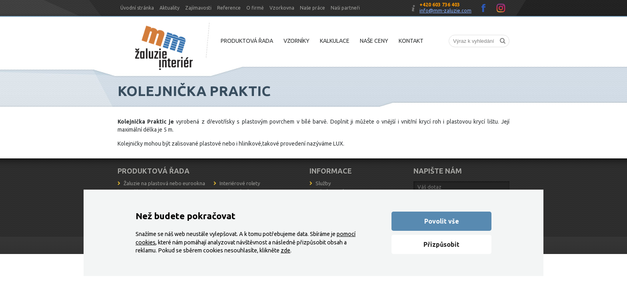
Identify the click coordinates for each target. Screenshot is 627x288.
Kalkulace (334, 41)
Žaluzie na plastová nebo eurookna (164, 183)
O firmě (255, 7)
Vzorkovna (282, 7)
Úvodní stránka (137, 7)
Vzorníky (297, 41)
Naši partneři (345, 7)
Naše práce (312, 7)
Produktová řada (247, 41)
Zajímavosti (198, 7)
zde (285, 250)
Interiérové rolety (240, 183)
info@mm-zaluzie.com (445, 10)
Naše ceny (374, 41)
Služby (323, 183)
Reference (229, 7)
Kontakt (411, 41)
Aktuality (170, 7)
